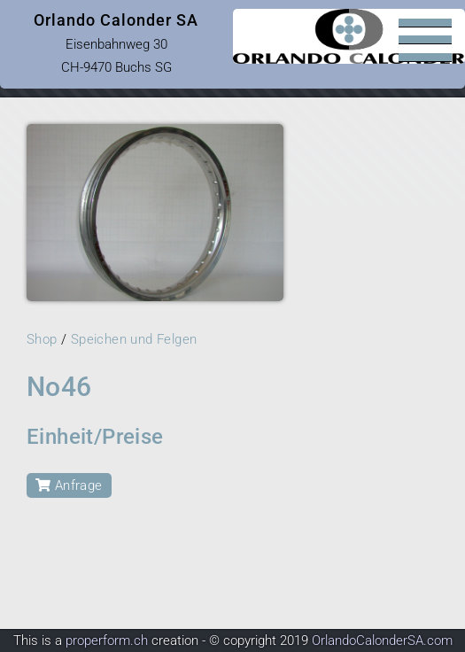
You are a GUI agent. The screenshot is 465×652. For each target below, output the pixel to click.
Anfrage (69, 485)
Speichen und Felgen (134, 339)
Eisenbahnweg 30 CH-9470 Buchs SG (116, 43)
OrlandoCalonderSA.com (382, 640)
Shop (42, 339)
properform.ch (107, 640)
